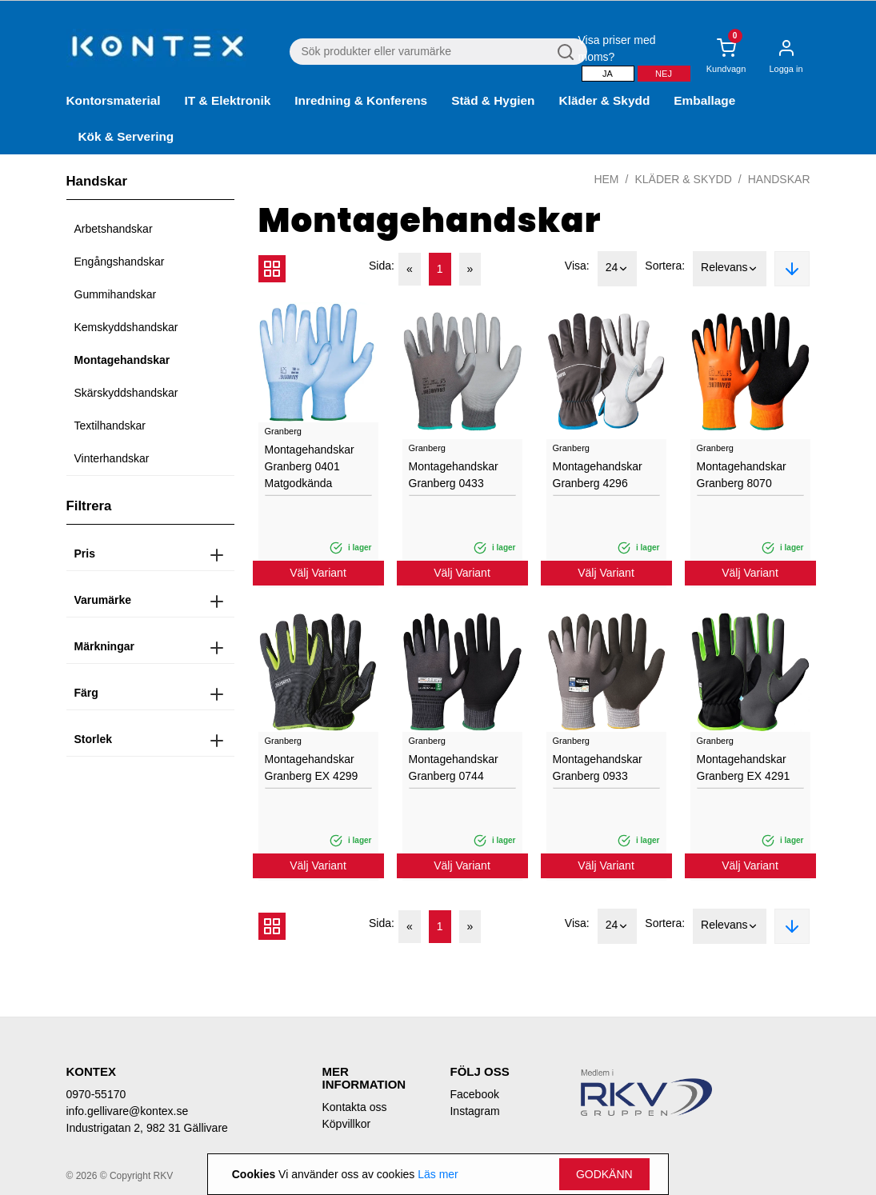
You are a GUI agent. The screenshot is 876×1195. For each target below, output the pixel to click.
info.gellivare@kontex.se (127, 1111)
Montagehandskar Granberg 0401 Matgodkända (309, 466)
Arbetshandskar (113, 228)
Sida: (381, 265)
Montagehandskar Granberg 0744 (453, 767)
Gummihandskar (115, 294)
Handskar (779, 179)
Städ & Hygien (492, 100)
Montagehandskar (122, 360)
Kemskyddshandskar (126, 327)
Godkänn (604, 1174)
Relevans (729, 268)
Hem (606, 179)
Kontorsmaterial (113, 100)
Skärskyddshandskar (126, 392)
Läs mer (438, 1174)
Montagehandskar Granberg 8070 (741, 475)
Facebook (474, 1094)
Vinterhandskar (112, 458)
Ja (607, 73)
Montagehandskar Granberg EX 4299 (311, 767)
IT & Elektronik (228, 100)
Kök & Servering (126, 136)
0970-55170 (96, 1094)
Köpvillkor (346, 1123)
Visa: (577, 265)
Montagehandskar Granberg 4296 (597, 475)
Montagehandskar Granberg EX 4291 (743, 767)
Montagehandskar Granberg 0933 (597, 767)
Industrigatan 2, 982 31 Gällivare (147, 1127)
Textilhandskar (110, 425)
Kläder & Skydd (604, 100)
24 (618, 268)
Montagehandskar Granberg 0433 (453, 475)
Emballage (704, 100)
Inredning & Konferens (360, 100)
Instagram (474, 1111)
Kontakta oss (354, 1107)
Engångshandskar (119, 261)
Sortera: (665, 265)
